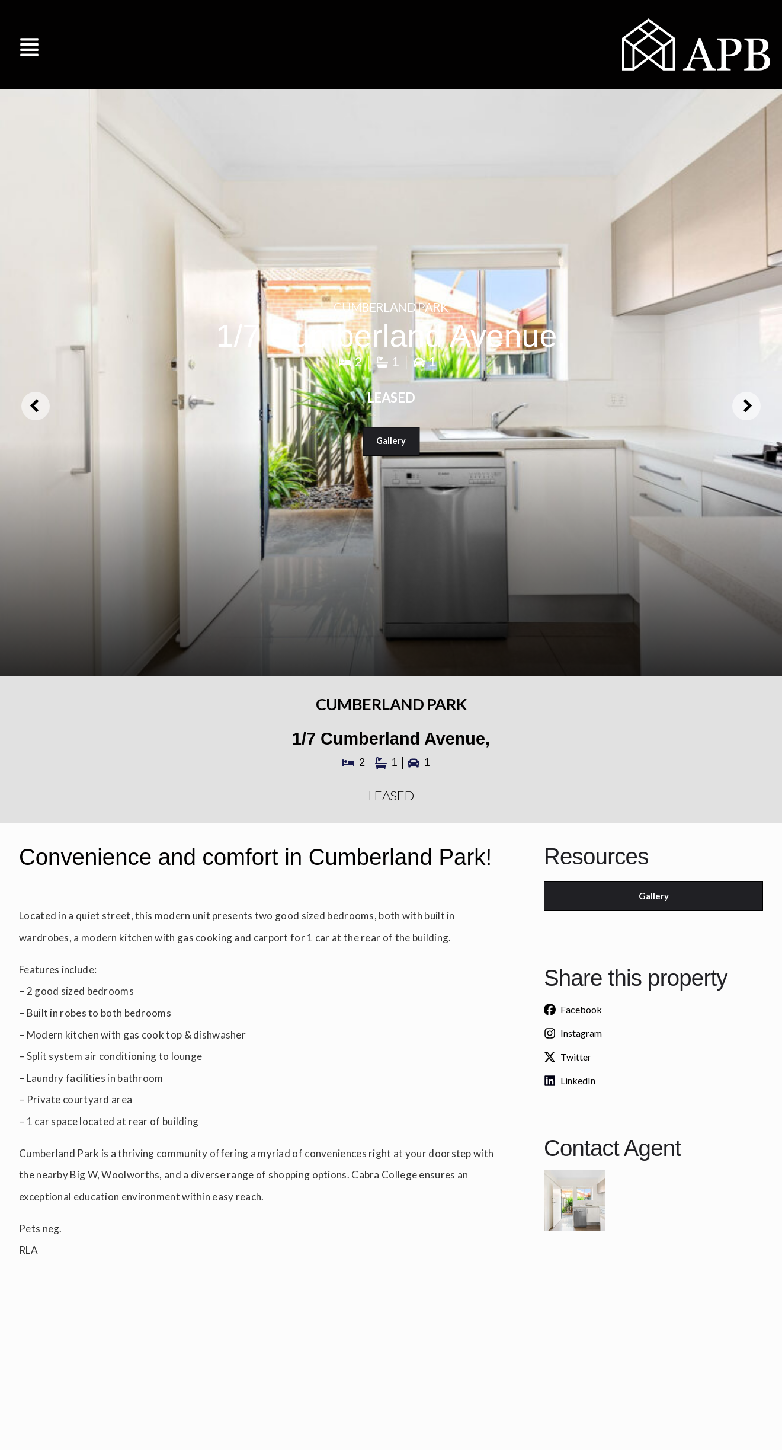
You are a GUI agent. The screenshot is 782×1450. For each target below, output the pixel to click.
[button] (29, 44)
